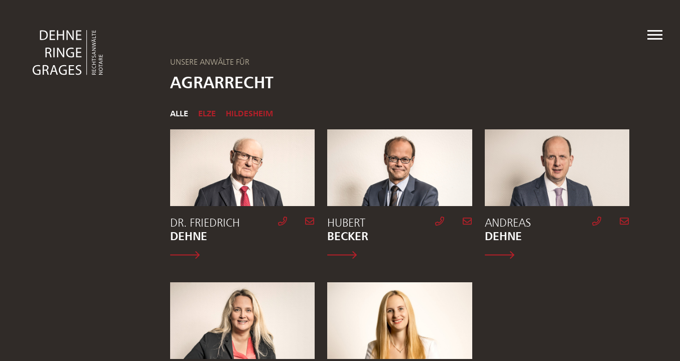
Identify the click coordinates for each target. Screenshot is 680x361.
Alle (179, 113)
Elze (207, 113)
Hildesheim (249, 113)
